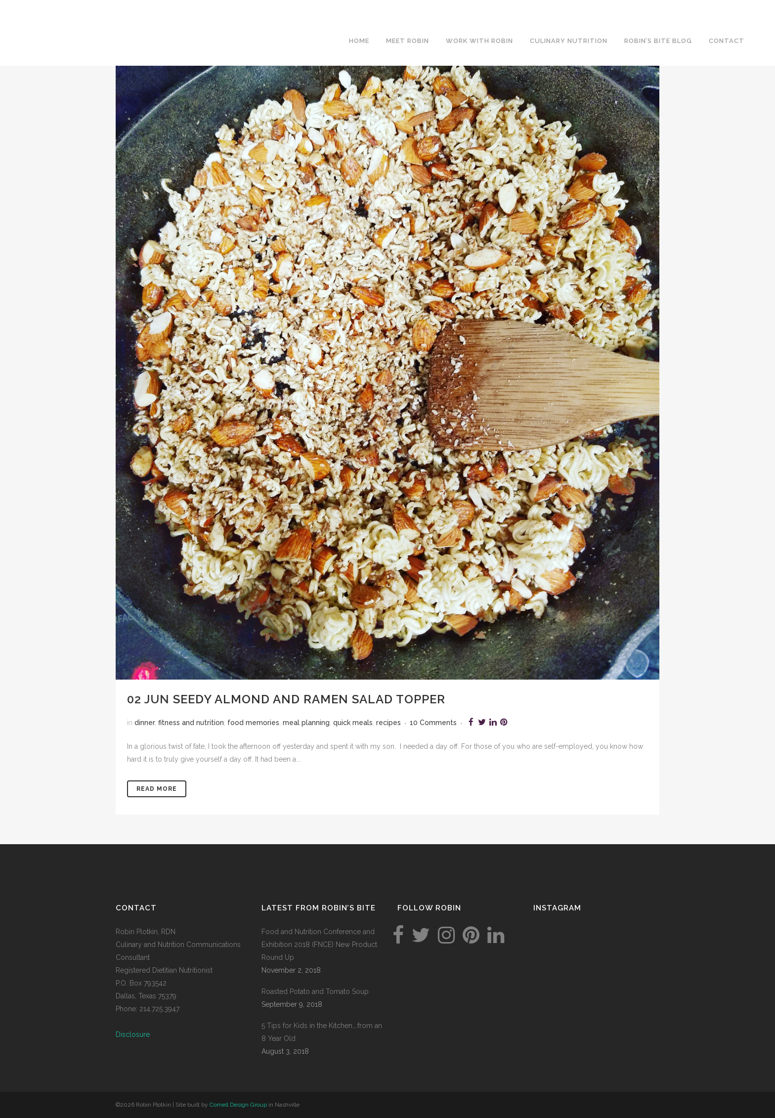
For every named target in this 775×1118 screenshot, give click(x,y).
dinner (144, 723)
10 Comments (433, 723)
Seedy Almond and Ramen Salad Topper (309, 699)
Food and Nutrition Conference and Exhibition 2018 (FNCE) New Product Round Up (319, 944)
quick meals (353, 723)
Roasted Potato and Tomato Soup (315, 991)
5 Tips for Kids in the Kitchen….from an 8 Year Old (321, 1032)
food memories (253, 723)
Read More (156, 788)
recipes (388, 723)
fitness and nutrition (191, 723)
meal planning (306, 723)
